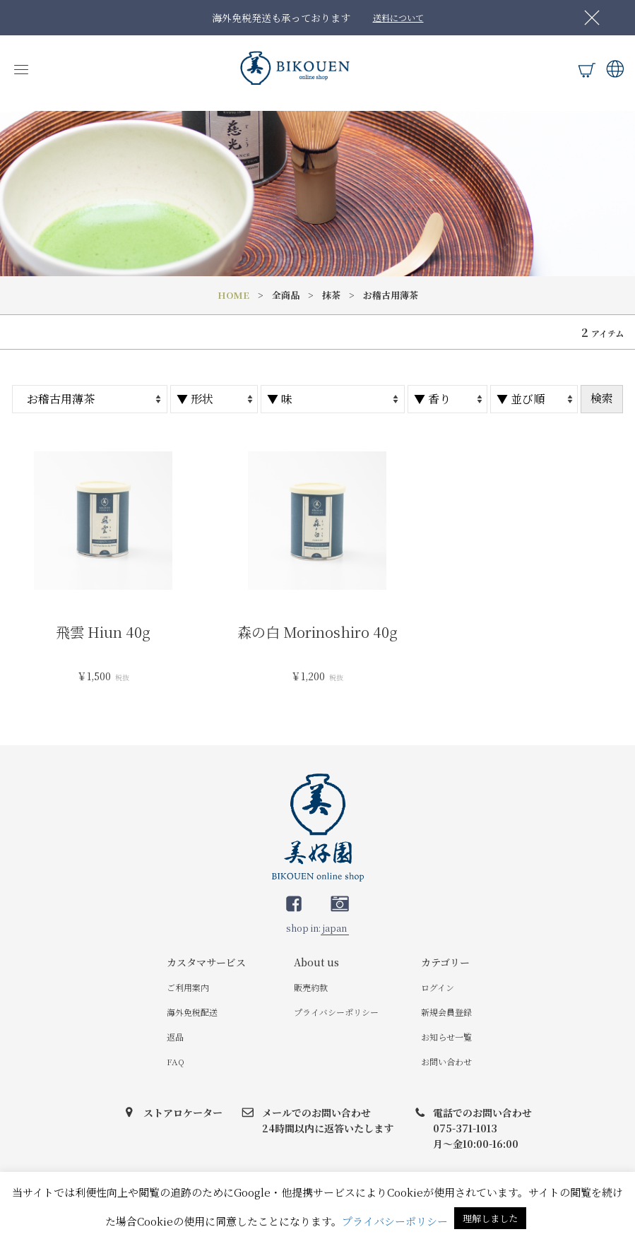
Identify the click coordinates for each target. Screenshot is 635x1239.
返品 (175, 1037)
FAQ (175, 1061)
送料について (398, 17)
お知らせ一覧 (446, 1037)
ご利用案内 (188, 987)
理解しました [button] (490, 1218)
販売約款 (311, 987)
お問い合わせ (446, 1061)
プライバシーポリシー (336, 1012)
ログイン (437, 987)
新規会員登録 (446, 1012)
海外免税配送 (192, 1012)
